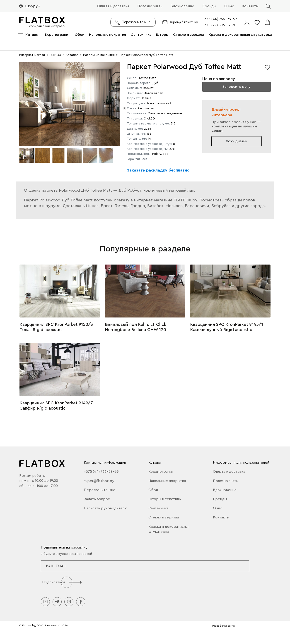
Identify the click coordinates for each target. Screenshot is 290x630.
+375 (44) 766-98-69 (101, 471)
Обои (79, 34)
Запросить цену (236, 86)
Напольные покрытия (107, 34)
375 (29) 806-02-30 (220, 25)
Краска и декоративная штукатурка (240, 34)
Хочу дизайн (236, 141)
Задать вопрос (97, 499)
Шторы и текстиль (164, 499)
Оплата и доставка (113, 6)
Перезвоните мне (99, 490)
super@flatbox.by (184, 22)
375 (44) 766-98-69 (221, 19)
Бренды (209, 6)
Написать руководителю (105, 508)
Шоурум (32, 6)
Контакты (250, 6)
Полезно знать (149, 6)
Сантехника (141, 34)
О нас (229, 6)
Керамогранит (57, 34)
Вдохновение (182, 6)
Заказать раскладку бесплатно (158, 170)
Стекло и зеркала (188, 34)
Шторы (162, 34)
